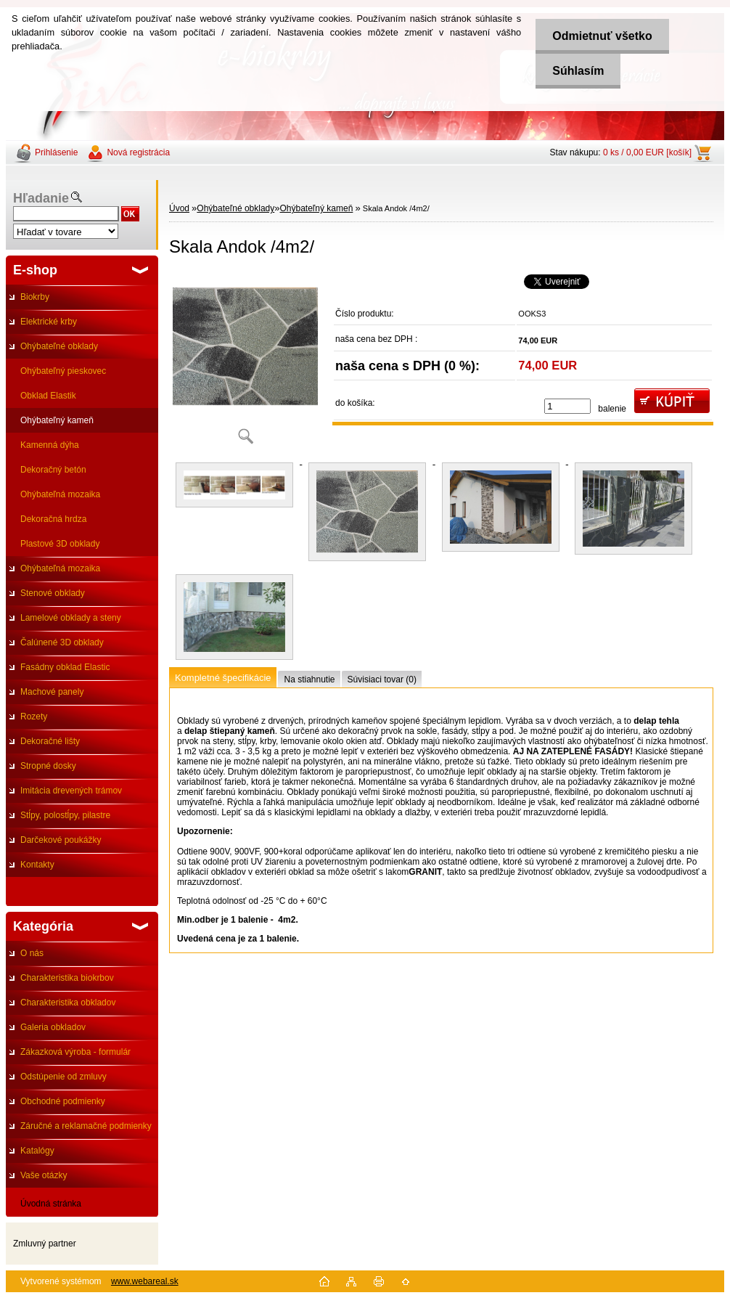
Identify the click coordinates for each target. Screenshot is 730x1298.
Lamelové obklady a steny (70, 618)
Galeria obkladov (53, 1027)
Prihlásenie (56, 152)
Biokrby (34, 297)
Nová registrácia (138, 152)
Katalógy (37, 1151)
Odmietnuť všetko (599, 36)
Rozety (33, 716)
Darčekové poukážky (60, 840)
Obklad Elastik (48, 396)
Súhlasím (576, 71)
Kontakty (37, 865)
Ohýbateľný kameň (57, 420)
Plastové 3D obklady (59, 544)
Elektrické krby (48, 322)
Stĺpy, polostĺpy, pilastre (65, 815)
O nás (32, 953)
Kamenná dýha (49, 445)
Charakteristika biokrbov (67, 978)
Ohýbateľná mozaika (60, 494)
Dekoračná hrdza (53, 519)
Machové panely (51, 692)
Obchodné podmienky (62, 1101)
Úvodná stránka (50, 1204)
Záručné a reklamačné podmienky (86, 1126)
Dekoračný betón (53, 470)
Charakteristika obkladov (67, 1002)
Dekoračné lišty (50, 741)
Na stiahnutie (309, 679)
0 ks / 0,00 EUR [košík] (647, 152)
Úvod (179, 208)
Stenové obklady (52, 593)
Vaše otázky (43, 1175)
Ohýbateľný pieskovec (63, 371)
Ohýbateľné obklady (59, 346)
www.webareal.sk (145, 1281)
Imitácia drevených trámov (71, 790)
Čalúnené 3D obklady (62, 642)
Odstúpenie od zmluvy (63, 1077)
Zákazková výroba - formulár (75, 1052)
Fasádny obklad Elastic (65, 667)
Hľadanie (41, 198)
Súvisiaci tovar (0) (382, 679)
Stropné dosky (48, 766)
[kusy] (567, 406)
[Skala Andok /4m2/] (245, 363)
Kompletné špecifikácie (223, 677)
